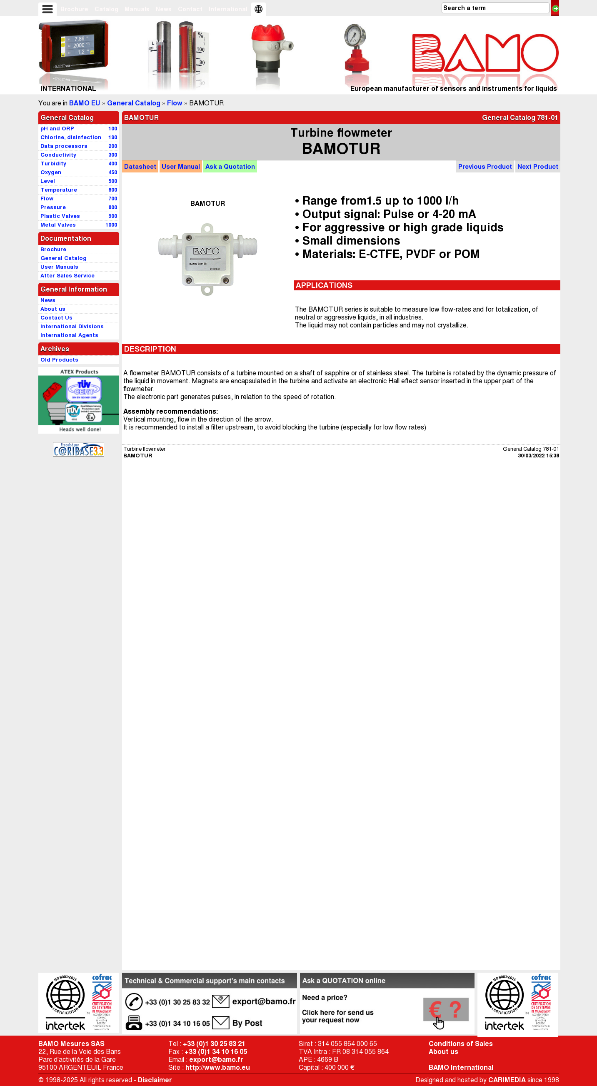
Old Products (59, 360)
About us (443, 1051)
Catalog (106, 9)
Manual (181, 166)
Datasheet (140, 166)
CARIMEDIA (507, 1080)
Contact (190, 9)
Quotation (230, 166)
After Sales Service (67, 275)
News (164, 9)
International (228, 9)
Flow (174, 103)
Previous (485, 166)
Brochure (74, 9)
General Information (73, 289)
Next (537, 166)
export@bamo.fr (216, 1059)
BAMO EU (84, 103)
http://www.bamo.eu (217, 1067)
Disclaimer (155, 1080)
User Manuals (59, 267)
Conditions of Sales (461, 1043)
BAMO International (461, 1067)
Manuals (137, 9)
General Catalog (133, 103)
